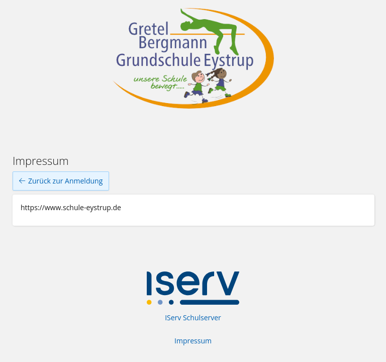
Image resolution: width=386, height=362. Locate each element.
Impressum (193, 340)
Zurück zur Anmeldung (61, 181)
